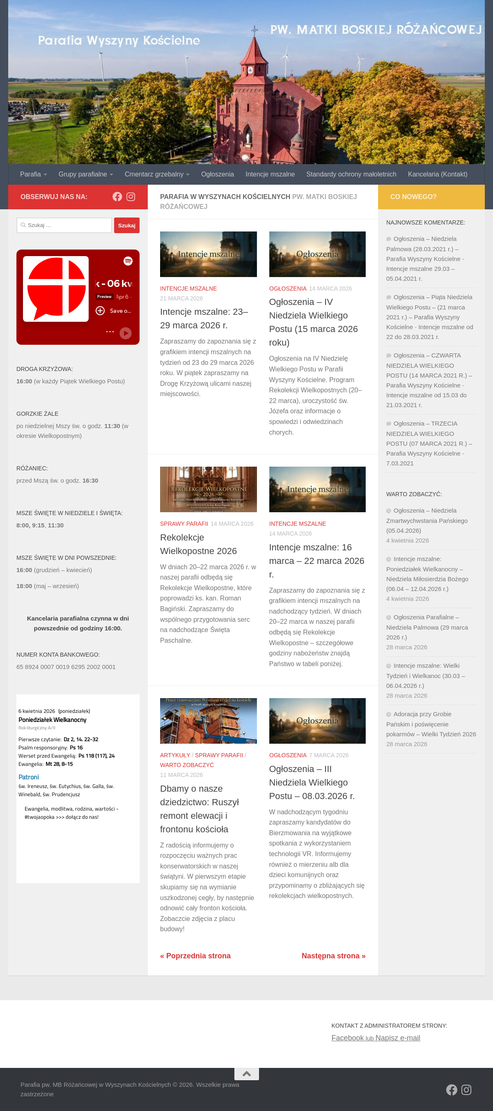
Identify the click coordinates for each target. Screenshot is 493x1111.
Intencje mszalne (270, 174)
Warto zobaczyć (187, 765)
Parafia (30, 174)
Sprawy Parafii (184, 523)
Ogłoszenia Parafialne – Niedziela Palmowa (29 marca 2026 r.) (427, 627)
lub (353, 1038)
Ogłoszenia (217, 174)
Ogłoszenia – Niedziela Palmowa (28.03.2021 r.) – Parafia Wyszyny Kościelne (423, 248)
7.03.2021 (400, 463)
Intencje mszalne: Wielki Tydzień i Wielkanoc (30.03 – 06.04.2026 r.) (425, 675)
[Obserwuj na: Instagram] (130, 197)
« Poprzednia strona (195, 956)
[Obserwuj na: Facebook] (117, 197)
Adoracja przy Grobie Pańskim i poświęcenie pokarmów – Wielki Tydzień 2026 (431, 724)
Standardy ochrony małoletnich (351, 174)
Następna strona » (334, 956)
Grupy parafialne (83, 174)
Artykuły (175, 755)
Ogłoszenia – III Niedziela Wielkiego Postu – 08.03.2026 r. (312, 782)
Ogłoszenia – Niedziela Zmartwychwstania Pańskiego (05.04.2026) (427, 520)
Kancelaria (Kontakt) (438, 174)
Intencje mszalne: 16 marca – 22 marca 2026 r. (317, 561)
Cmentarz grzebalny (154, 174)
